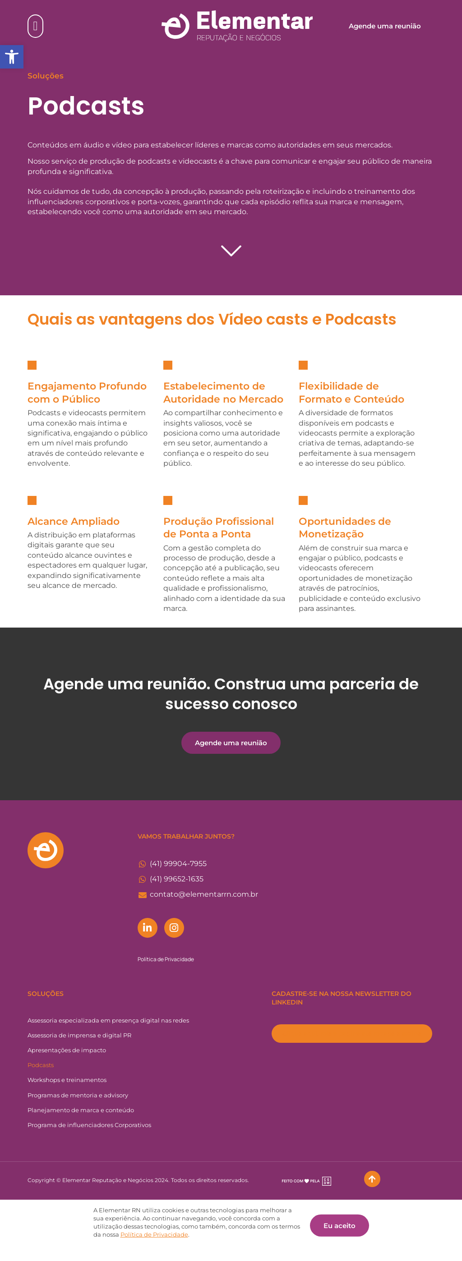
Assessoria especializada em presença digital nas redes (108, 1020)
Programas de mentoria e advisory (78, 1095)
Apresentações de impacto (67, 1050)
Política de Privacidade (166, 959)
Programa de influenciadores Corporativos (89, 1124)
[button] (11, 57)
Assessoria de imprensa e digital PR (79, 1035)
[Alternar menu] (35, 26)
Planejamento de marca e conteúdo (81, 1110)
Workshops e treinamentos (67, 1079)
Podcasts (41, 1064)
